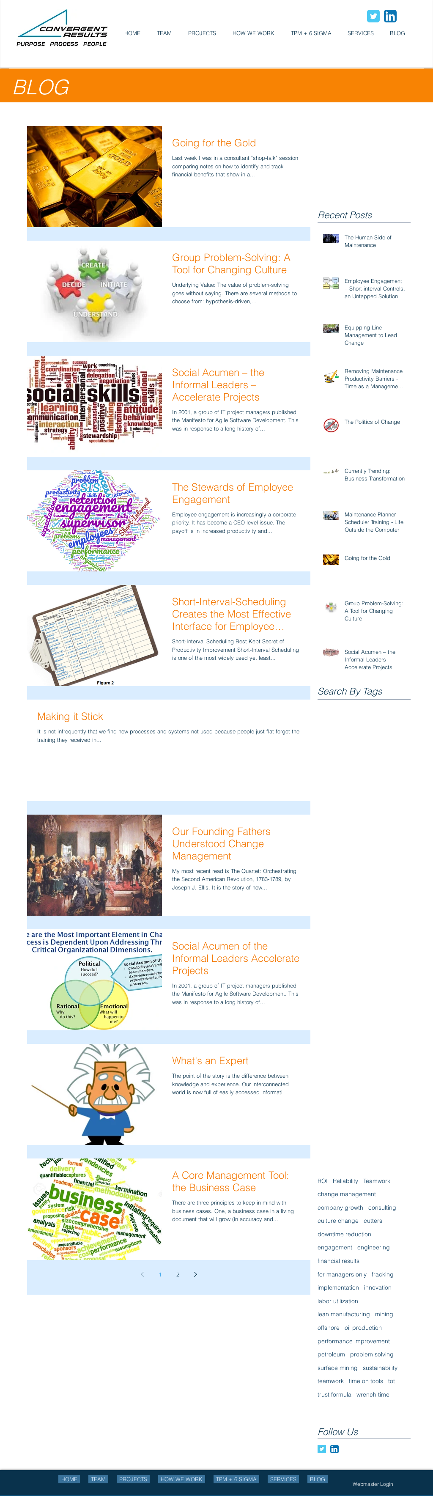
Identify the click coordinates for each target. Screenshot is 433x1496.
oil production (363, 1327)
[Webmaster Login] (373, 1484)
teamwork (331, 1381)
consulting (382, 1207)
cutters (373, 1220)
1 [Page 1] (160, 1274)
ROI (323, 1181)
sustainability (380, 1368)
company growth (340, 1207)
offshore (329, 1327)
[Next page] (195, 1274)
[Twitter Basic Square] (322, 1449)
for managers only (342, 1274)
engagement (335, 1247)
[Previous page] (142, 1274)
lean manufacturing (344, 1314)
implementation (338, 1287)
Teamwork (376, 1181)
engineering (373, 1247)
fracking (383, 1274)
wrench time (372, 1394)
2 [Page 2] (177, 1274)
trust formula (334, 1394)
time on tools (366, 1381)
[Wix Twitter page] (373, 16)
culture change (338, 1220)
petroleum (331, 1354)
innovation (378, 1287)
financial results (338, 1261)
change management (347, 1194)
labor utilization (338, 1301)
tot (391, 1381)
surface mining (338, 1368)
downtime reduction (344, 1234)
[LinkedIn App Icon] (390, 16)
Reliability (345, 1181)
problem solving (372, 1354)
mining (384, 1314)
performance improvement (354, 1341)
